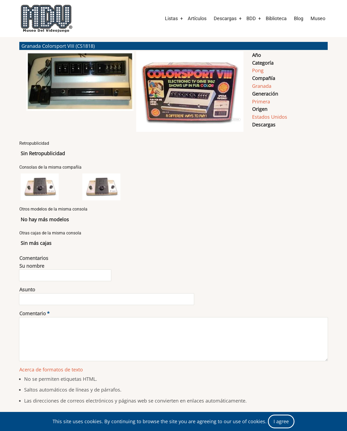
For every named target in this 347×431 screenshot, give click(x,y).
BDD (251, 18)
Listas (171, 18)
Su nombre (31, 266)
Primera (261, 101)
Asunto (27, 289)
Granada (261, 86)
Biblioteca (276, 18)
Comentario (32, 313)
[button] (80, 94)
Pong (258, 70)
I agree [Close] (281, 421)
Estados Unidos (269, 117)
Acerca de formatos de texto (51, 369)
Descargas (225, 18)
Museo (318, 18)
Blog (298, 18)
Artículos (197, 18)
